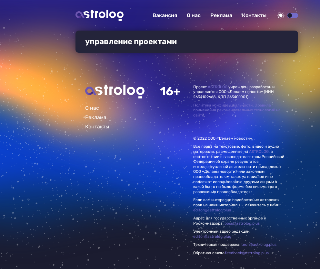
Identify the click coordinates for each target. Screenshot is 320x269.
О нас (194, 15)
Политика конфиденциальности (223, 105)
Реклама (221, 15)
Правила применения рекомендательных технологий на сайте (237, 110)
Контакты (254, 15)
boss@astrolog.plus (242, 223)
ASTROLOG (217, 87)
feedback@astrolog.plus (247, 253)
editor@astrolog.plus (212, 210)
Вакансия (165, 15)
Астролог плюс (99, 15)
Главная (115, 91)
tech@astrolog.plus (258, 244)
